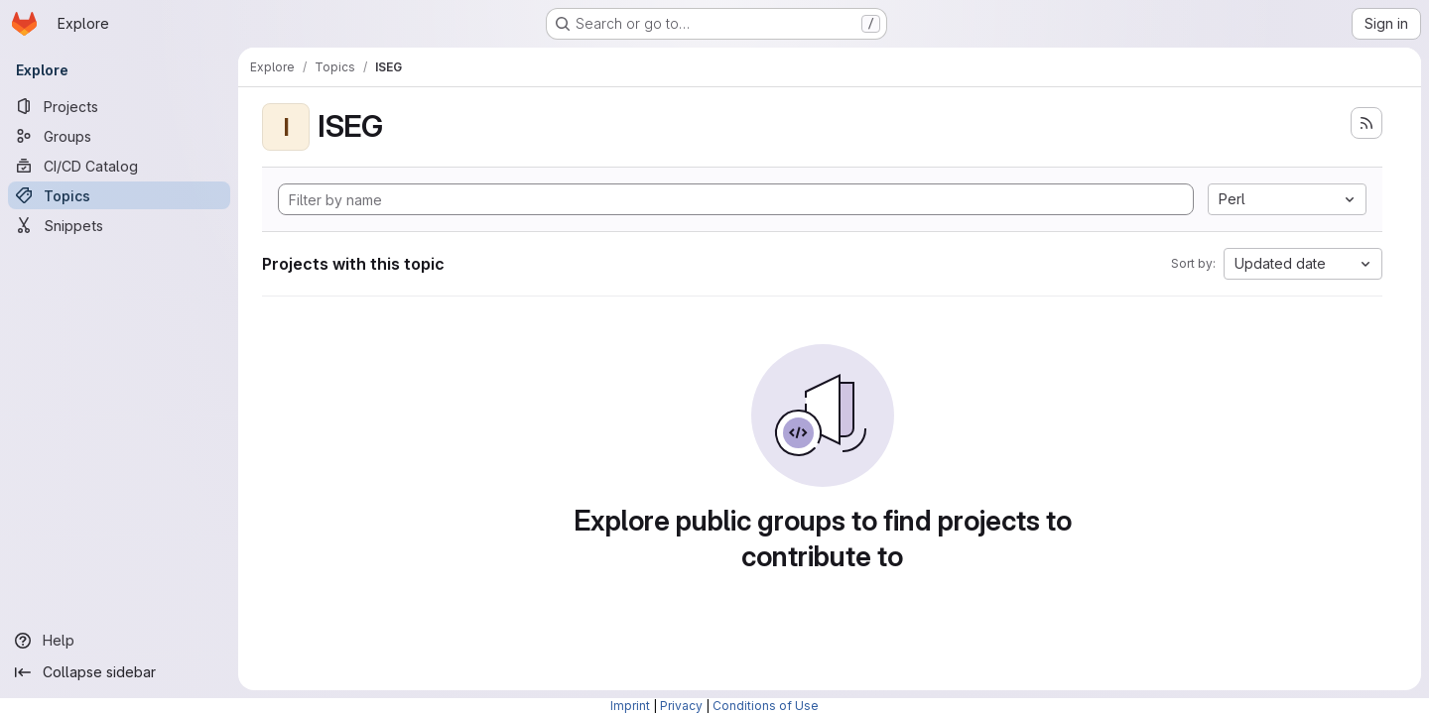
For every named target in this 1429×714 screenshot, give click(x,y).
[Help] (119, 640)
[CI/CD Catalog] (119, 165)
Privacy (681, 705)
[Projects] (119, 106)
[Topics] (119, 195)
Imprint (630, 705)
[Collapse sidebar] (119, 672)
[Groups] (119, 136)
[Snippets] (119, 225)
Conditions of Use (766, 705)
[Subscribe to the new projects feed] (1366, 123)
